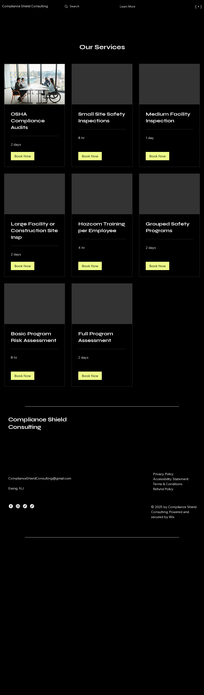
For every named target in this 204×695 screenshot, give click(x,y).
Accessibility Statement (171, 479)
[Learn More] (127, 6)
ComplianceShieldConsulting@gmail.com (39, 478)
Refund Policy (163, 489)
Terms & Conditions (167, 484)
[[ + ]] (183, 6)
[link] (34, 121)
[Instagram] (17, 506)
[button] (22, 156)
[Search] (74, 6)
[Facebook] (10, 506)
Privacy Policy (163, 474)
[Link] (24, 506)
